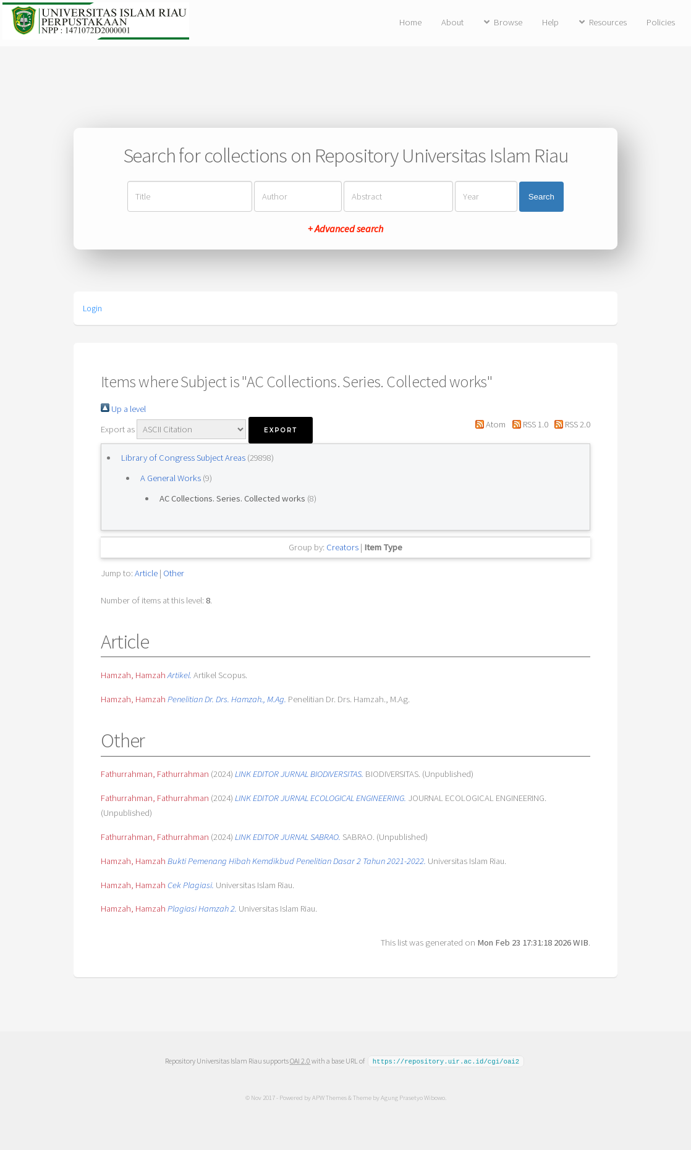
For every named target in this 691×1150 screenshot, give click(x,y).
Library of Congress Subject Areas (184, 457)
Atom (488, 424)
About (452, 22)
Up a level (123, 408)
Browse (508, 22)
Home (410, 22)
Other (173, 573)
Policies (660, 22)
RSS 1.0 (527, 424)
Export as (118, 429)
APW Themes (329, 1097)
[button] (280, 430)
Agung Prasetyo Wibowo (412, 1097)
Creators (342, 547)
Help (550, 22)
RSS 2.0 (570, 424)
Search (541, 196)
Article (146, 573)
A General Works (171, 478)
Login (92, 308)
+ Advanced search (345, 228)
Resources (608, 22)
